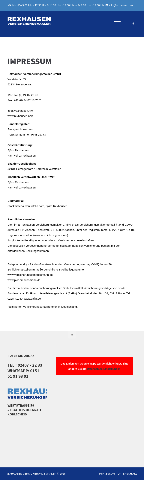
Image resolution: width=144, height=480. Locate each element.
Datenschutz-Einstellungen (104, 368)
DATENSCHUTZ (126, 473)
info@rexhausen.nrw (119, 5)
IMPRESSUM (106, 473)
